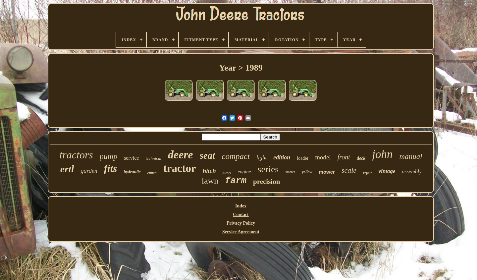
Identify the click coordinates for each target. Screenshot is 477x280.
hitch (209, 170)
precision (266, 182)
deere (180, 154)
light (261, 157)
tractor (179, 168)
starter (290, 172)
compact (236, 156)
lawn (210, 181)
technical (153, 158)
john (382, 154)
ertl (67, 168)
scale (349, 170)
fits (110, 168)
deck (361, 158)
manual (410, 156)
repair (367, 173)
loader (302, 158)
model (323, 157)
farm (235, 181)
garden (88, 171)
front (344, 157)
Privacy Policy (241, 223)
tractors (76, 155)
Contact (240, 214)
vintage (387, 171)
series (268, 169)
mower (327, 172)
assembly (412, 171)
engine (244, 171)
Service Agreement (240, 231)
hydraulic (132, 171)
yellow (307, 172)
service (131, 158)
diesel (227, 173)
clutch (152, 173)
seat (207, 155)
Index (240, 205)
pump (108, 156)
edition (281, 157)
